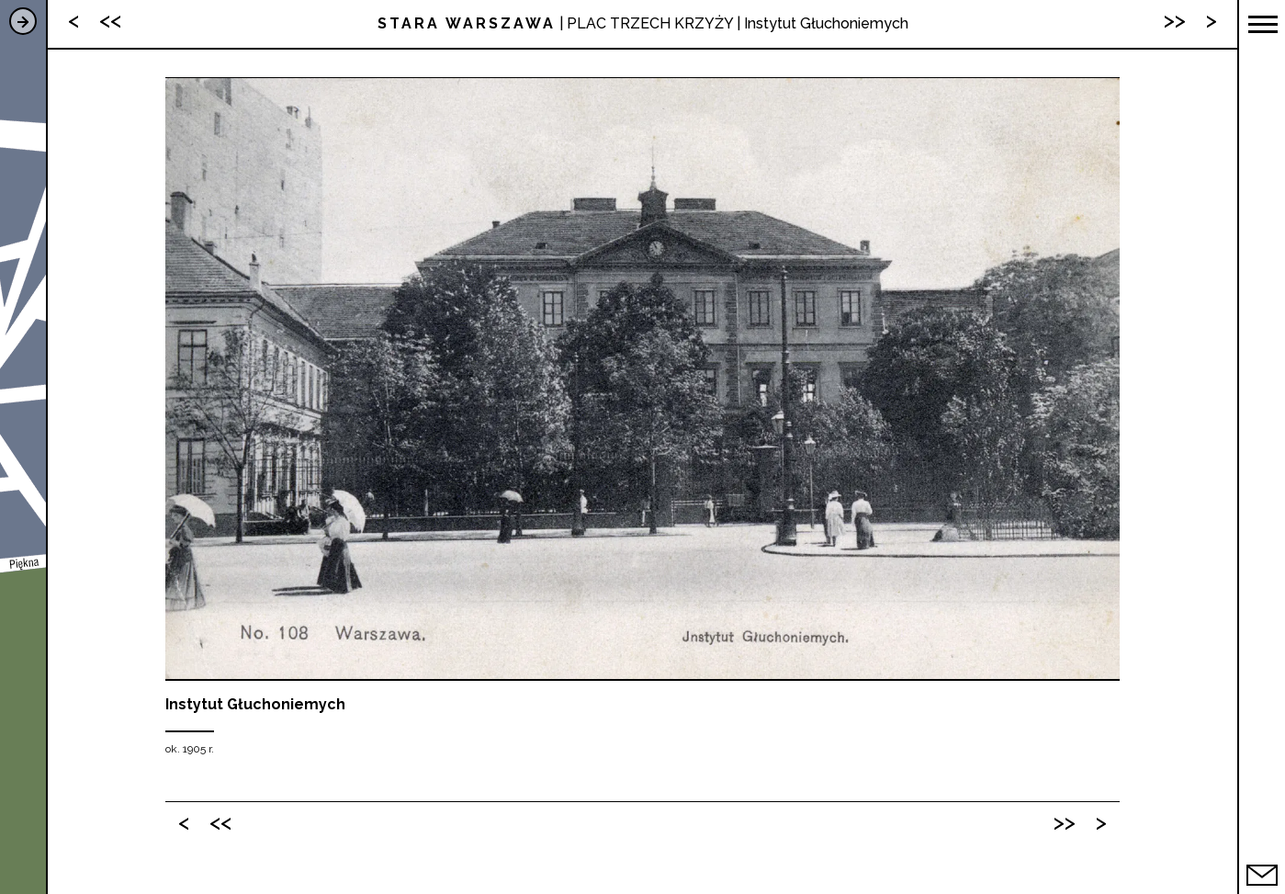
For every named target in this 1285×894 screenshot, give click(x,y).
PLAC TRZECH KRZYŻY (650, 23)
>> (1065, 822)
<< (220, 822)
